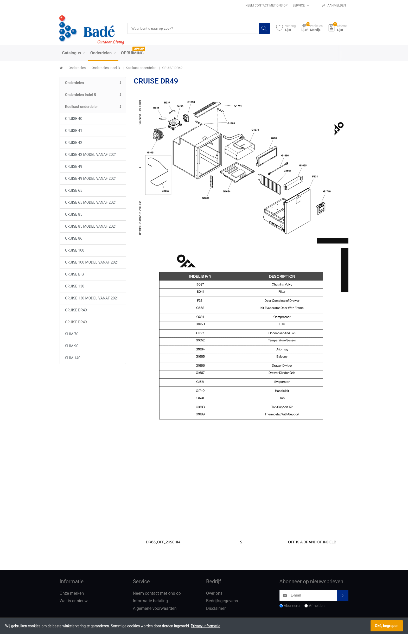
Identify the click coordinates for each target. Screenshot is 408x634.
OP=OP (139, 49)
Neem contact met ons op (266, 5)
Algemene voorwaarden (155, 608)
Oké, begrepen (386, 626)
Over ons (214, 593)
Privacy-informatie (205, 626)
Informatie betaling (150, 601)
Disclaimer (216, 608)
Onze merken (72, 593)
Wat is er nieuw (74, 601)
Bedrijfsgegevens (222, 601)
